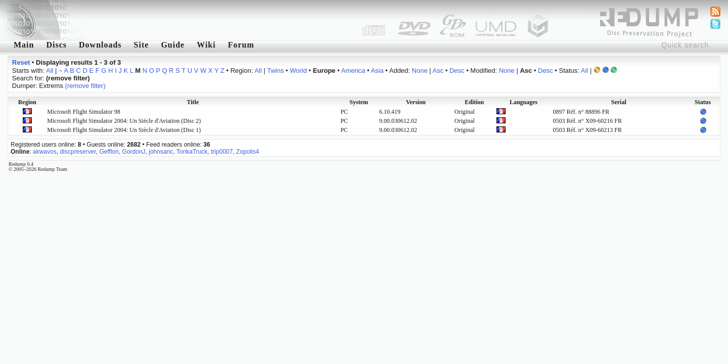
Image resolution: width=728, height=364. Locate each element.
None (420, 70)
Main (24, 44)
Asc (438, 70)
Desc (457, 70)
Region (27, 102)
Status (703, 102)
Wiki (206, 44)
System (358, 102)
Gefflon (108, 151)
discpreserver (78, 151)
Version (416, 102)
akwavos (45, 151)
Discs (56, 44)
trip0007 (222, 151)
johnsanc (161, 151)
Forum (241, 44)
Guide (173, 44)
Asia (377, 70)
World (298, 70)
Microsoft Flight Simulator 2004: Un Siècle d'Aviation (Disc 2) (124, 120)
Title (193, 102)
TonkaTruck (192, 151)
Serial (618, 102)
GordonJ (134, 151)
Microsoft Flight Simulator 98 (83, 111)
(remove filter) (85, 85)
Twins (275, 70)
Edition (474, 102)
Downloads (100, 44)
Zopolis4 (247, 151)
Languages (523, 102)
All (49, 70)
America (353, 70)
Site (141, 44)
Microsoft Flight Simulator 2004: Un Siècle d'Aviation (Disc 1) (124, 129)
